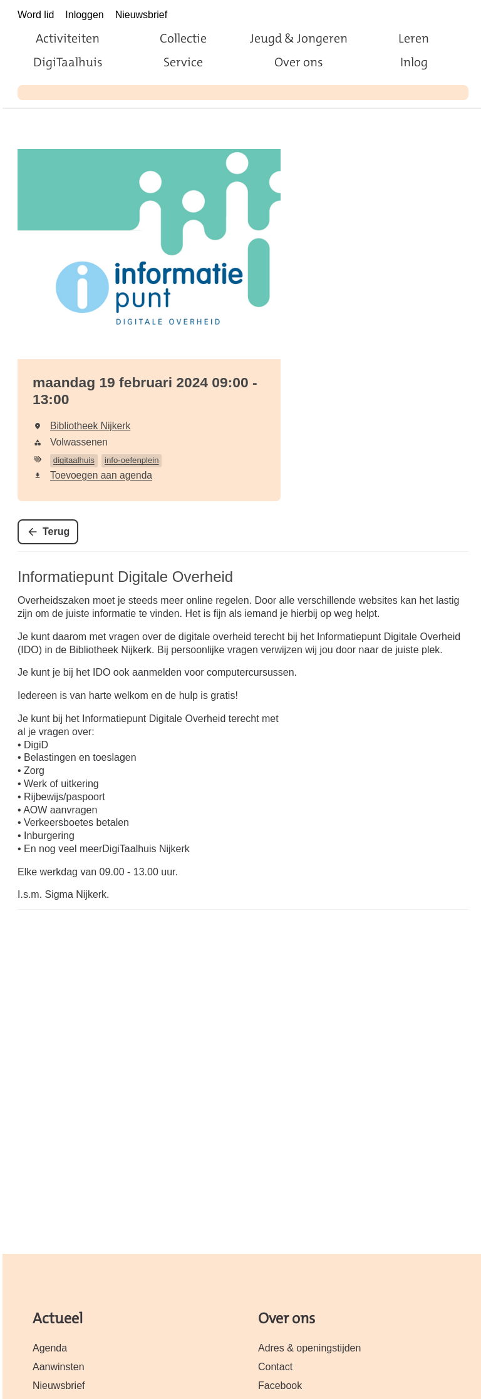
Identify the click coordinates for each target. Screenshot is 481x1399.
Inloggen (84, 14)
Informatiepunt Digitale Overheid (125, 576)
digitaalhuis (74, 460)
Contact (275, 1366)
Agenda (50, 1348)
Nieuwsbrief (141, 14)
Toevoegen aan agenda (101, 475)
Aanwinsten (59, 1366)
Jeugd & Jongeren (299, 38)
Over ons (298, 62)
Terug (56, 531)
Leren (413, 38)
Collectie (183, 38)
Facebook (280, 1385)
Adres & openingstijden (309, 1348)
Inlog (414, 62)
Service (183, 62)
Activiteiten (68, 38)
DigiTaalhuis (68, 62)
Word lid (36, 14)
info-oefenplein (132, 460)
